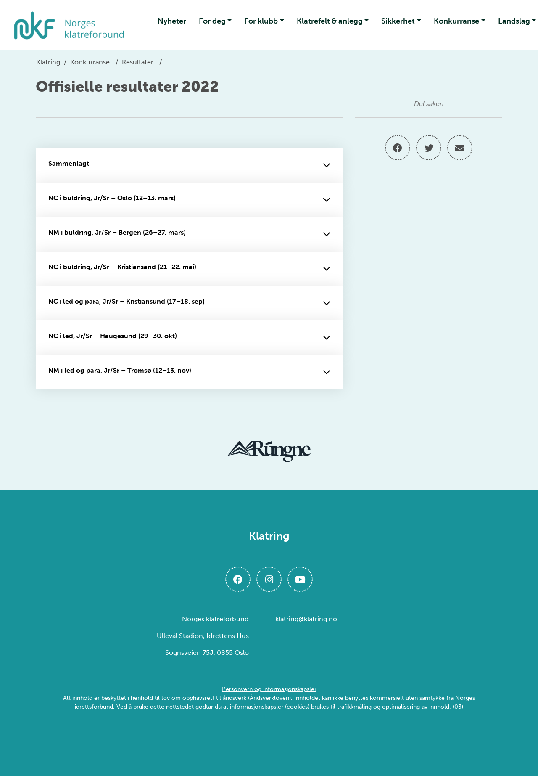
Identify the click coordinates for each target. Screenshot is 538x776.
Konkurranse (456, 21)
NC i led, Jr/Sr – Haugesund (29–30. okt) (189, 337)
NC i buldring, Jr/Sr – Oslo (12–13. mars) (189, 200)
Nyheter (172, 21)
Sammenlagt (189, 165)
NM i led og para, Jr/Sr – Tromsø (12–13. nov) (189, 372)
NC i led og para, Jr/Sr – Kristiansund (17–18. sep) (189, 303)
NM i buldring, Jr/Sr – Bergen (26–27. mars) (189, 234)
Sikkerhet (398, 21)
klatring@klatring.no (306, 619)
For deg (212, 21)
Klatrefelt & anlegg (330, 21)
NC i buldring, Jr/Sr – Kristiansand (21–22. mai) (189, 268)
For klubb (261, 21)
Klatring (48, 62)
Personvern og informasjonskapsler (269, 689)
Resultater (137, 62)
